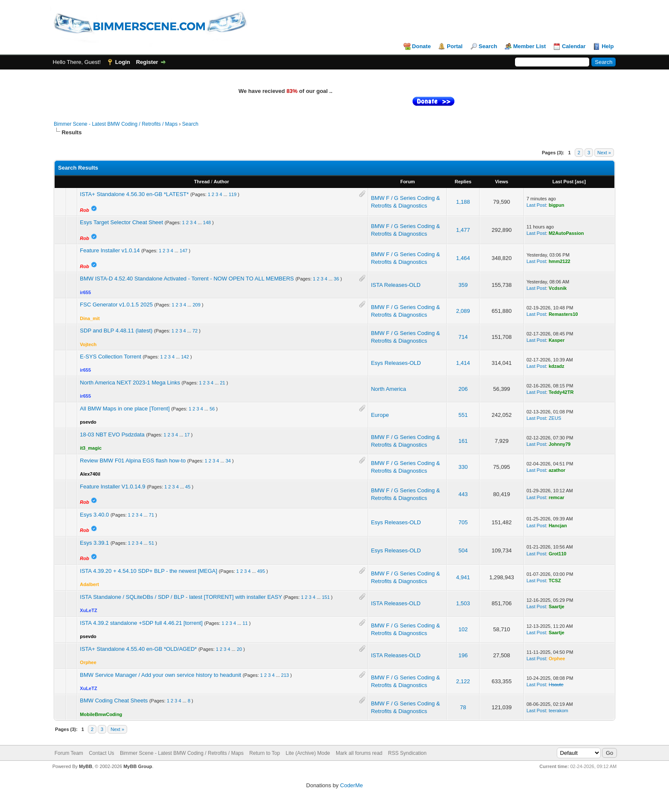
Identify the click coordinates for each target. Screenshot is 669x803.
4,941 (463, 577)
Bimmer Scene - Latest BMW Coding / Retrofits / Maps (115, 124)
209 (196, 304)
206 (463, 389)
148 (207, 222)
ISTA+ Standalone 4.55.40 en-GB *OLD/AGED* (138, 649)
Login (122, 62)
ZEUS (555, 418)
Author (221, 181)
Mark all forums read (359, 753)
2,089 (463, 311)
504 (463, 550)
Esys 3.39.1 (94, 543)
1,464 (463, 258)
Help (608, 46)
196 (463, 655)
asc (580, 181)
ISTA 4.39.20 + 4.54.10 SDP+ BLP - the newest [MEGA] (148, 571)
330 (463, 467)
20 (239, 649)
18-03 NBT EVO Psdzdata (112, 434)
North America (388, 389)
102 (463, 629)
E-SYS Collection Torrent (110, 356)
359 (463, 285)
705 (463, 522)
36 (336, 278)
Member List (529, 46)
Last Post (563, 181)
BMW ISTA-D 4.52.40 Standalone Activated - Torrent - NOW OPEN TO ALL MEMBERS (187, 278)
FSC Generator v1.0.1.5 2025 (116, 304)
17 (186, 434)
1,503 (463, 603)
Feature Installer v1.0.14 (110, 250)
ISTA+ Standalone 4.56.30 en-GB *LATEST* (134, 194)
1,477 (463, 230)
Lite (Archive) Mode (308, 753)
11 (244, 623)
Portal (454, 46)
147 (183, 250)
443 (463, 494)
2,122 (463, 681)
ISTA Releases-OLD (395, 285)
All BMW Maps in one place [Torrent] (124, 408)
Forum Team (69, 753)
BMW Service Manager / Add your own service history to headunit (160, 675)
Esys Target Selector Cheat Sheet (121, 222)
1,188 (463, 202)
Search (488, 46)
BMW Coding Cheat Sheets (114, 700)
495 (261, 571)
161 (463, 441)
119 (232, 194)
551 (463, 415)
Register (147, 62)
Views (501, 181)
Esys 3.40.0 (94, 514)
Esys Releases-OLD (396, 363)
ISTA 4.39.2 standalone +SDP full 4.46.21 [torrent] (141, 623)
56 (212, 408)
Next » (604, 152)
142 (185, 356)
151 (325, 597)
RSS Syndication (407, 753)
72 (195, 330)
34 (228, 460)
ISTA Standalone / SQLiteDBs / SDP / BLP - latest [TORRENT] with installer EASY (181, 597)
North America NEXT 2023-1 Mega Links (130, 382)
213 (285, 675)
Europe (380, 415)
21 (222, 382)
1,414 (463, 363)
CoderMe (351, 785)
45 (187, 486)
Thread (202, 181)
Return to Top (264, 753)
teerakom (558, 710)
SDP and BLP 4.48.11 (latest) (116, 330)
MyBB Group (137, 766)
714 (463, 337)
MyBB (85, 766)
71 (151, 514)
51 (151, 543)
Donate (421, 46)
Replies (463, 181)
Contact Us (101, 753)
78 (463, 707)
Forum (407, 181)
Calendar (574, 46)
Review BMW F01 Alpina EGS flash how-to (133, 460)
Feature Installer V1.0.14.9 (112, 486)
